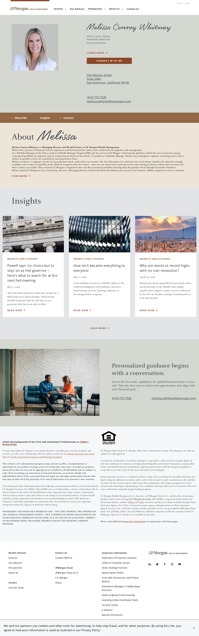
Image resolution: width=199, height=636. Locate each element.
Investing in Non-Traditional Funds (120, 600)
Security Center (110, 605)
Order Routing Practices (114, 568)
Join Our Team (16, 588)
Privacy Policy (90, 630)
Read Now (14, 310)
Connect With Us (63, 558)
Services (60, 8)
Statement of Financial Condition (119, 558)
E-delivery (107, 610)
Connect (68, 118)
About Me (21, 118)
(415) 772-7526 (121, 398)
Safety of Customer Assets (116, 563)
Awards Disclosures (112, 615)
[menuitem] (77, 9)
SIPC (141, 502)
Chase (58, 583)
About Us (116, 8)
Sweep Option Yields (112, 573)
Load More (98, 328)
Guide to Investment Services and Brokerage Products (36, 457)
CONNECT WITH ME (109, 60)
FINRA (131, 502)
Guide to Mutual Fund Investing (118, 595)
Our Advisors (15, 563)
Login (187, 3)
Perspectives (96, 8)
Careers (180, 3)
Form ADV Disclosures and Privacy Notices (120, 580)
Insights (45, 118)
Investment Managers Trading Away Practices (121, 588)
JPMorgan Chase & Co (66, 573)
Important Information (134, 522)
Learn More (95, 52)
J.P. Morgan (61, 578)
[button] (194, 628)
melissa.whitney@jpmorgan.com (109, 101)
